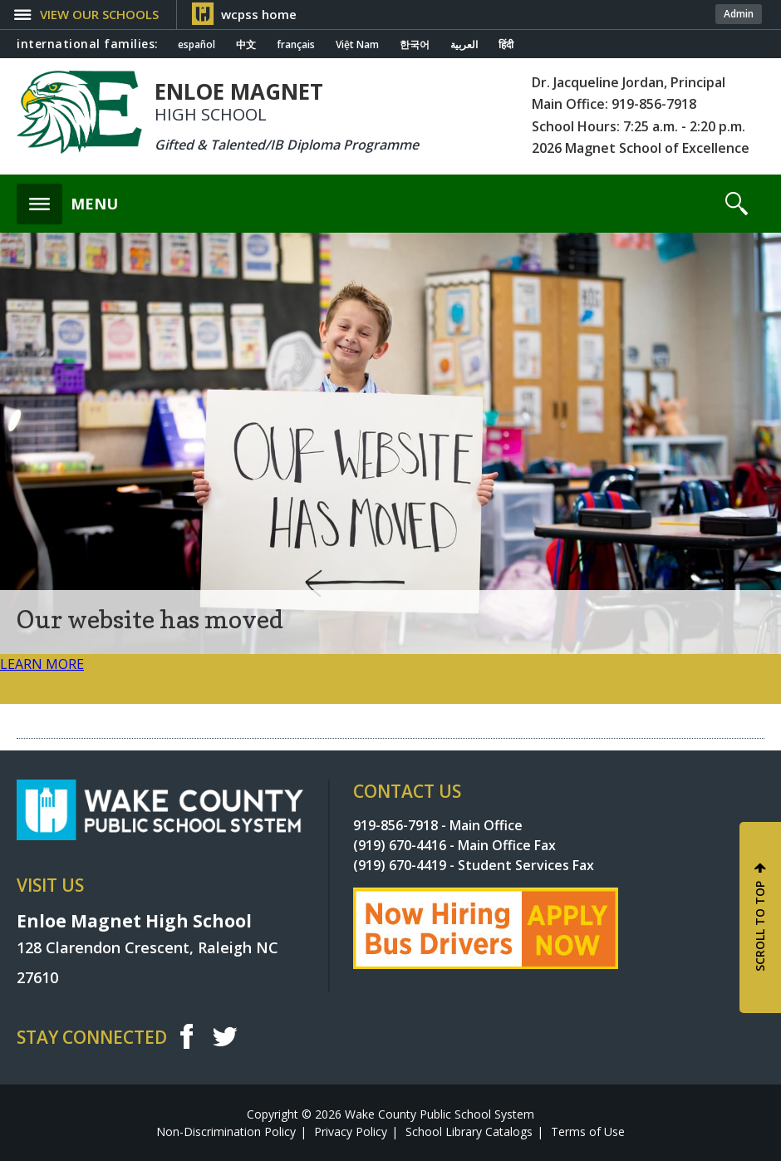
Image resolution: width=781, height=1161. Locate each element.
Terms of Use (588, 1131)
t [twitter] (225, 1035)
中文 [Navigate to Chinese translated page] (246, 45)
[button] (97, 14)
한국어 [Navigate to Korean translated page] (415, 45)
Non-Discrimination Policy (226, 1131)
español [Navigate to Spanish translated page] (196, 45)
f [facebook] (186, 1036)
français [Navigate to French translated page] (296, 45)
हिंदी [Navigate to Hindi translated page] (506, 45)
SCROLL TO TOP (760, 926)
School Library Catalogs (469, 1131)
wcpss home (259, 14)
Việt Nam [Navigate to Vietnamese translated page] (357, 45)
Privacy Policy (350, 1131)
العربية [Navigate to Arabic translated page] (464, 45)
